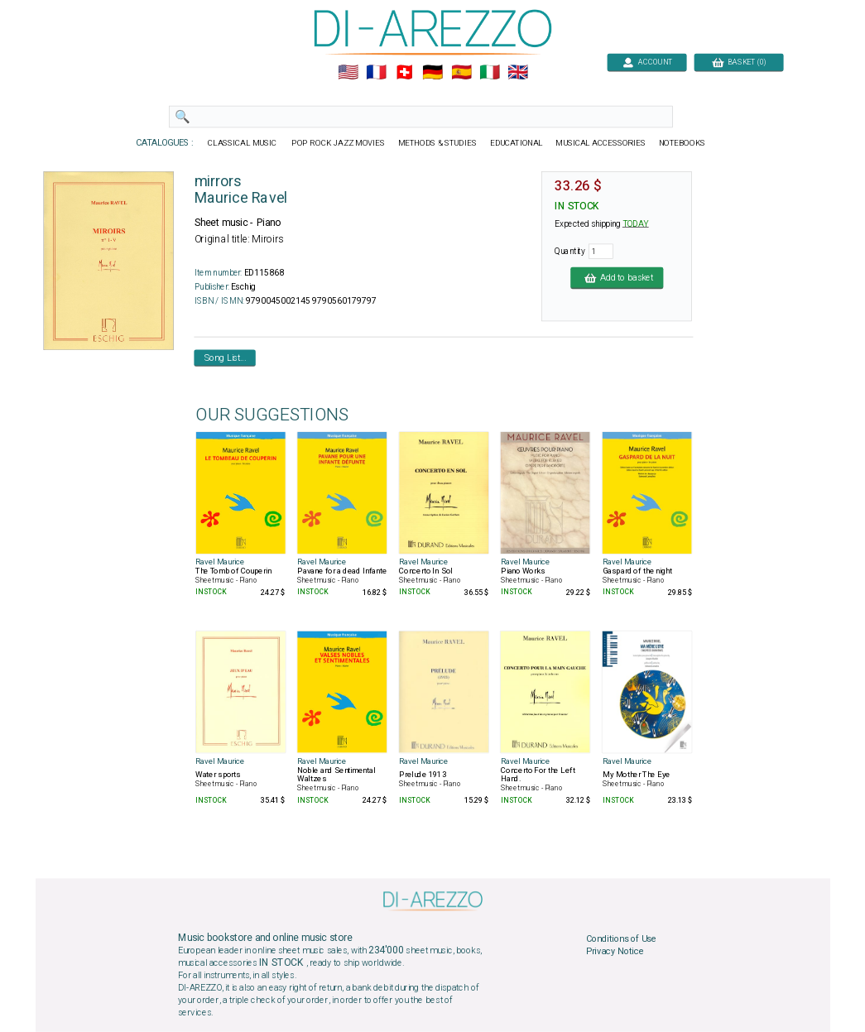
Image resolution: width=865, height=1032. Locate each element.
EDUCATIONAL (515, 143)
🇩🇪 (432, 72)
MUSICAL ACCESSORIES (600, 143)
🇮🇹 (488, 72)
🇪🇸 (460, 72)
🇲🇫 (376, 72)
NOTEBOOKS (681, 143)
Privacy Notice (614, 951)
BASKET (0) (738, 61)
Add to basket (616, 277)
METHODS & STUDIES (436, 143)
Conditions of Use (620, 938)
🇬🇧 (517, 72)
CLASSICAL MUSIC (243, 143)
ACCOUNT (647, 61)
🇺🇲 (347, 72)
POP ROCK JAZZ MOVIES (338, 143)
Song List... (224, 357)
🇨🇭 (404, 72)
